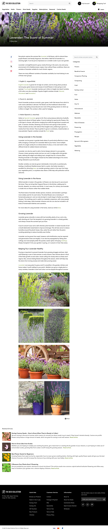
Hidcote (61, 91)
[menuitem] (11, 57)
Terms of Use (50, 509)
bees (34, 168)
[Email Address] (91, 499)
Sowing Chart (33, 503)
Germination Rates (69, 503)
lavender (44, 56)
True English (28, 89)
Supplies (34, 9)
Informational (86, 109)
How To (86, 104)
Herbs (13, 9)
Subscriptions (43, 9)
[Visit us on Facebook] (83, 504)
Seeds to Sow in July (34, 500)
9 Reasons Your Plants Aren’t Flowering (25, 464)
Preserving (86, 127)
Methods (86, 113)
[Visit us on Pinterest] (92, 504)
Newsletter (86, 118)
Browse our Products (35, 497)
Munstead (22, 93)
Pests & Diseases (86, 122)
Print (67, 419)
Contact (49, 497)
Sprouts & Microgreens (86, 141)
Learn (101, 9)
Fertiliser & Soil (86, 90)
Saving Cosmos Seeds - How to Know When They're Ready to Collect (35, 433)
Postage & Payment (52, 500)
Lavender (21, 265)
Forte (47, 131)
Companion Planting (86, 76)
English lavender (23, 85)
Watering (86, 150)
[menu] (69, 3)
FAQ (48, 503)
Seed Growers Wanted (70, 506)
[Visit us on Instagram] (87, 504)
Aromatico (32, 93)
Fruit (86, 95)
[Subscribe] (104, 499)
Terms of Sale (50, 512)
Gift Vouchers (33, 509)
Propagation (86, 132)
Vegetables (5, 9)
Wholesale (67, 509)
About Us (66, 497)
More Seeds (26, 9)
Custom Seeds (61, 9)
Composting (86, 81)
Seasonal (52, 9)
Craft (86, 85)
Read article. (74, 437)
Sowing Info (32, 506)
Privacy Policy (50, 515)
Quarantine (50, 506)
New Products (33, 512)
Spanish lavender (30, 118)
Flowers (18, 9)
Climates (31, 515)
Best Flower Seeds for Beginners (23, 454)
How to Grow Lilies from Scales (22, 443)
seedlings (64, 241)
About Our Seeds (68, 500)
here (59, 208)
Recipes (86, 136)
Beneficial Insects (86, 71)
